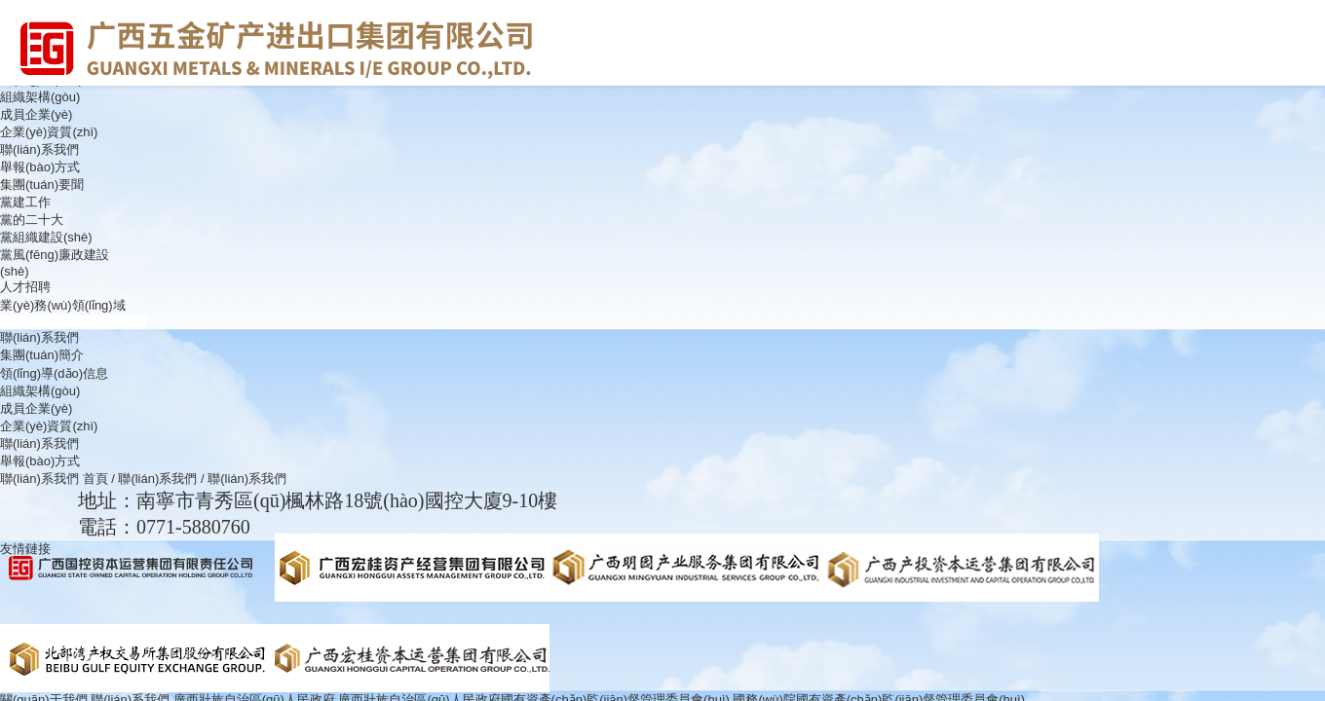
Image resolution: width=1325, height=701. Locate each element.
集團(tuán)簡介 (42, 355)
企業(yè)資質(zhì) (48, 132)
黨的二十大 (31, 219)
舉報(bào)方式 (40, 167)
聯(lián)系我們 (39, 149)
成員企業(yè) (36, 114)
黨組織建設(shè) (46, 237)
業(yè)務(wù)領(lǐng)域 (63, 305)
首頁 (95, 478)
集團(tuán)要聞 (42, 184)
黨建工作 (25, 202)
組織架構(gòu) (40, 97)
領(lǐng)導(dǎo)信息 (54, 373)
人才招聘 (25, 286)
